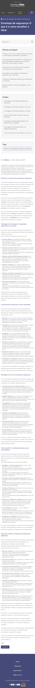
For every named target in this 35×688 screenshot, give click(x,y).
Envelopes (14, 149)
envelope (28, 149)
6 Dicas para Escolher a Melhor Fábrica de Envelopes (16, 116)
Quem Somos (20, 12)
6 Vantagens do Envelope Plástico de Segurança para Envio (15, 128)
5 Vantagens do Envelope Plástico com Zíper (17, 111)
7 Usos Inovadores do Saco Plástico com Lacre (18, 133)
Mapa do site (17, 675)
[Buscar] (32, 12)
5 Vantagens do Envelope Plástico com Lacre (17, 107)
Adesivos (6, 149)
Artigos (5, 97)
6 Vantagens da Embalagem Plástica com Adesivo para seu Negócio (16, 122)
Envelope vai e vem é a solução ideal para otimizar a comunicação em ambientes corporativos (17, 54)
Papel (21, 149)
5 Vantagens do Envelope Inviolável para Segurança (16, 102)
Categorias (11, 12)
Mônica (6, 160)
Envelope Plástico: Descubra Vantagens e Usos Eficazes (16, 86)
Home (3, 12)
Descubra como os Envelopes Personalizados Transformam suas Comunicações (15, 68)
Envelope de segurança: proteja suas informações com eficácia (17, 80)
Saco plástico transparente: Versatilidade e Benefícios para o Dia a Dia (15, 74)
